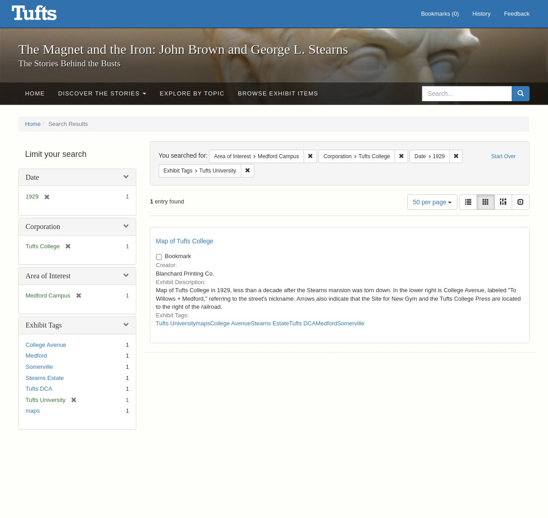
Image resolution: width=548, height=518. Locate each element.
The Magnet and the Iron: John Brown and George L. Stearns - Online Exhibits (45, 15)
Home (35, 93)
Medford (36, 355)
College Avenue (46, 344)
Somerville (39, 366)
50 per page (432, 202)
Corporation (43, 226)
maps (33, 410)
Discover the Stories (102, 93)
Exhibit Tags (44, 325)
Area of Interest (48, 276)
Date (32, 177)
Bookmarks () (440, 13)
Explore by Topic (192, 93)
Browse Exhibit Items (278, 93)
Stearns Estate (45, 378)
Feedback (517, 13)
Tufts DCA (39, 388)
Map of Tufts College (184, 241)
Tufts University (176, 323)
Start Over (503, 156)
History (481, 13)
